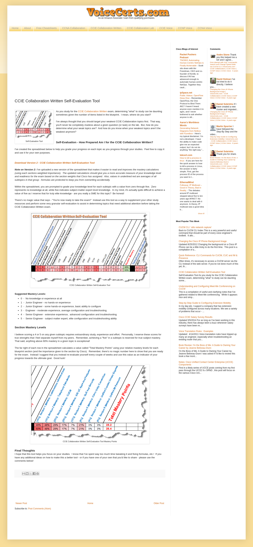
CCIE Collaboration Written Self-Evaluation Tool (202, 272)
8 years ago (231, 98)
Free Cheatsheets (46, 28)
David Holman (224, 79)
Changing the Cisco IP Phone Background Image (203, 241)
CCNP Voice (185, 28)
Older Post (159, 503)
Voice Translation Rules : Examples (196, 331)
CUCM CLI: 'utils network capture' (195, 227)
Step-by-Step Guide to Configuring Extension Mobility (205, 303)
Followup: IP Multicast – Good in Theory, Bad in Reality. (191, 188)
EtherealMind (187, 182)
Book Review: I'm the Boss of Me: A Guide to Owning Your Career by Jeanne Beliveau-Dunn (207, 346)
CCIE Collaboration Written (106, 28)
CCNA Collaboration (73, 28)
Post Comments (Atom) (39, 508)
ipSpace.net (186, 92)
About (27, 28)
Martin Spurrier (224, 126)
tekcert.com (186, 155)
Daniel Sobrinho (225, 104)
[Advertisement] (90, 70)
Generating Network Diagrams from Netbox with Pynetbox (190, 131)
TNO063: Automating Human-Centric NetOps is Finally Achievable (192, 63)
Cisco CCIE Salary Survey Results (195, 317)
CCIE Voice (166, 28)
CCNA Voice (205, 28)
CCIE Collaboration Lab (140, 28)
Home (15, 28)
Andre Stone (223, 54)
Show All (201, 213)
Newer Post (21, 503)
